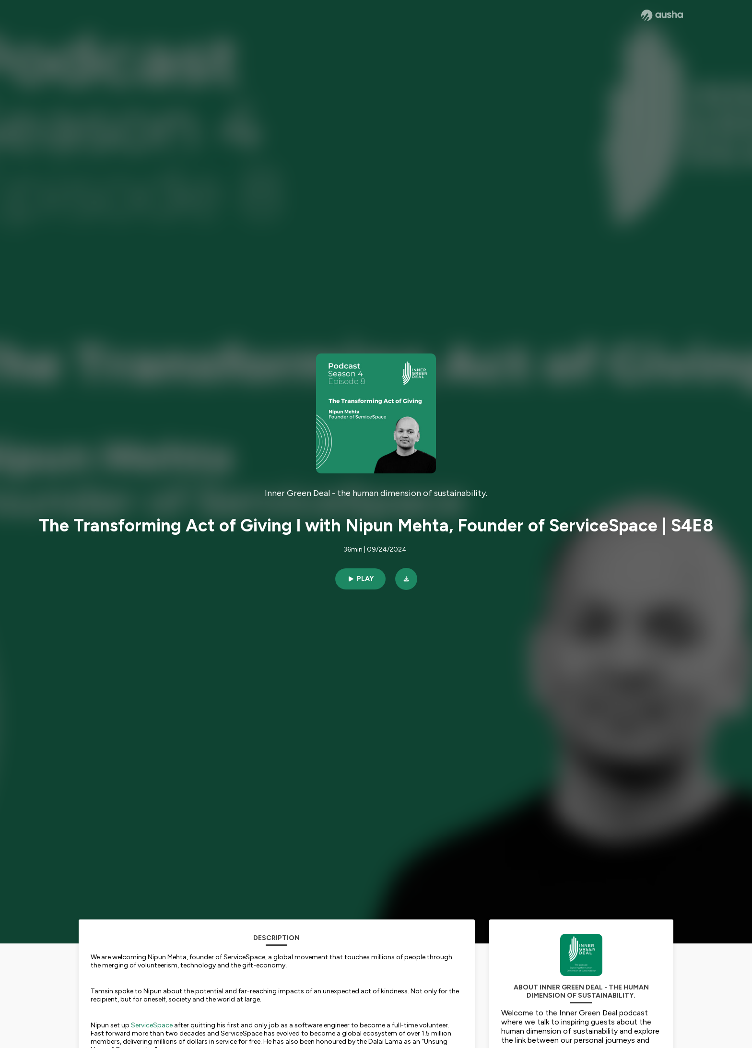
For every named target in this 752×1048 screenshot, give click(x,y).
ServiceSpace (152, 1025)
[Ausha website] (662, 15)
